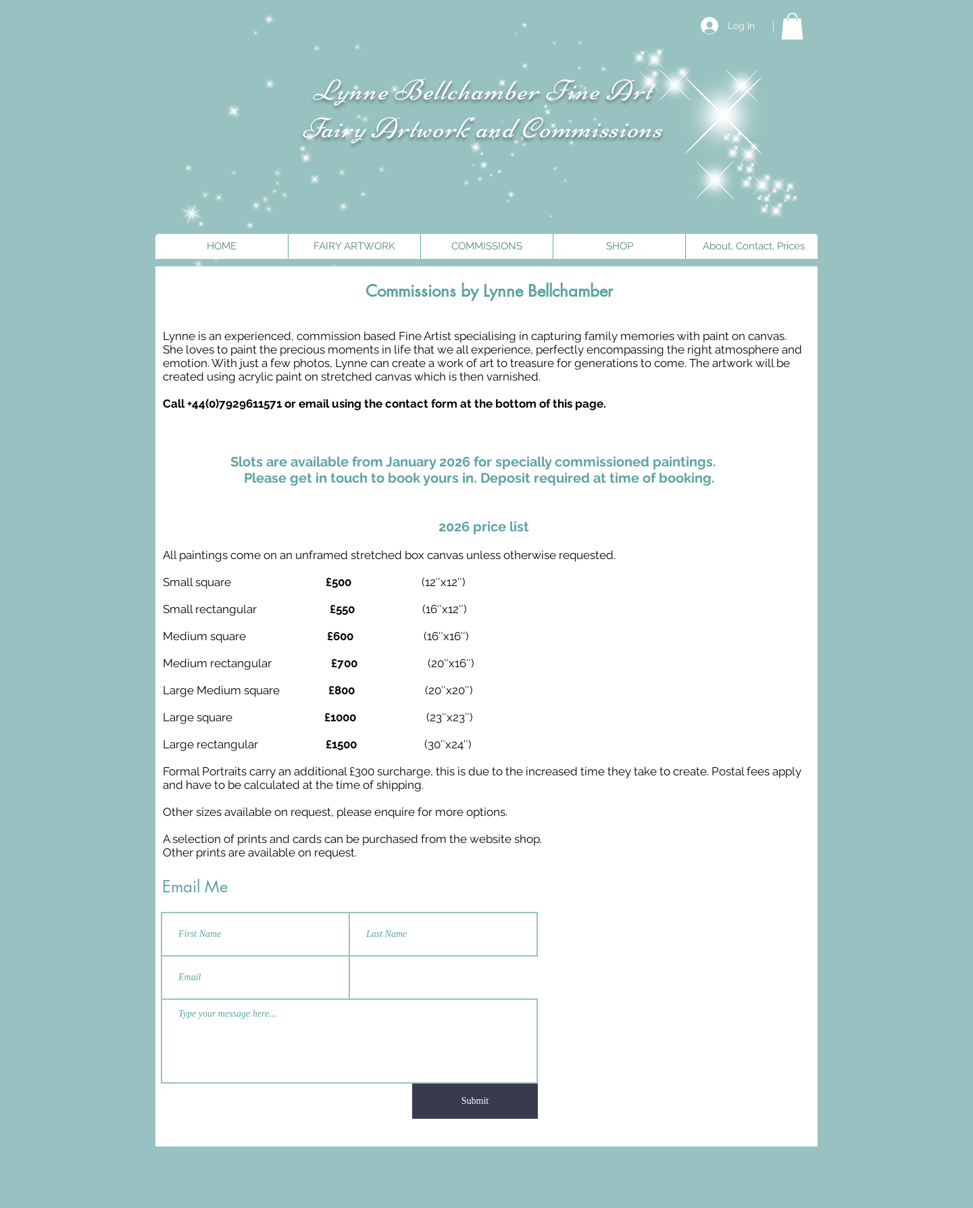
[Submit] (475, 1101)
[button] (792, 26)
